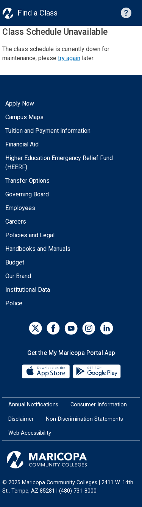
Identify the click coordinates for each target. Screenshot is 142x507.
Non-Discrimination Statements (84, 419)
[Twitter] (35, 328)
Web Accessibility (29, 433)
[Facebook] (53, 328)
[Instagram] (88, 328)
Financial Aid (22, 144)
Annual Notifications (33, 404)
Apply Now (19, 103)
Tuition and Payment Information (48, 130)
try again (69, 58)
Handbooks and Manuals (37, 248)
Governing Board (27, 194)
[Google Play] (96, 371)
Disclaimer (21, 419)
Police (13, 303)
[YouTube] (71, 328)
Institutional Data (27, 289)
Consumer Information (98, 404)
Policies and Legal (30, 235)
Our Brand (18, 276)
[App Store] (46, 371)
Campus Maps (24, 117)
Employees (20, 208)
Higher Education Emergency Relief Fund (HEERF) (59, 162)
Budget (14, 262)
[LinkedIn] (106, 328)
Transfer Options (27, 180)
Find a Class (37, 12)
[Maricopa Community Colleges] (71, 460)
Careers (15, 221)
